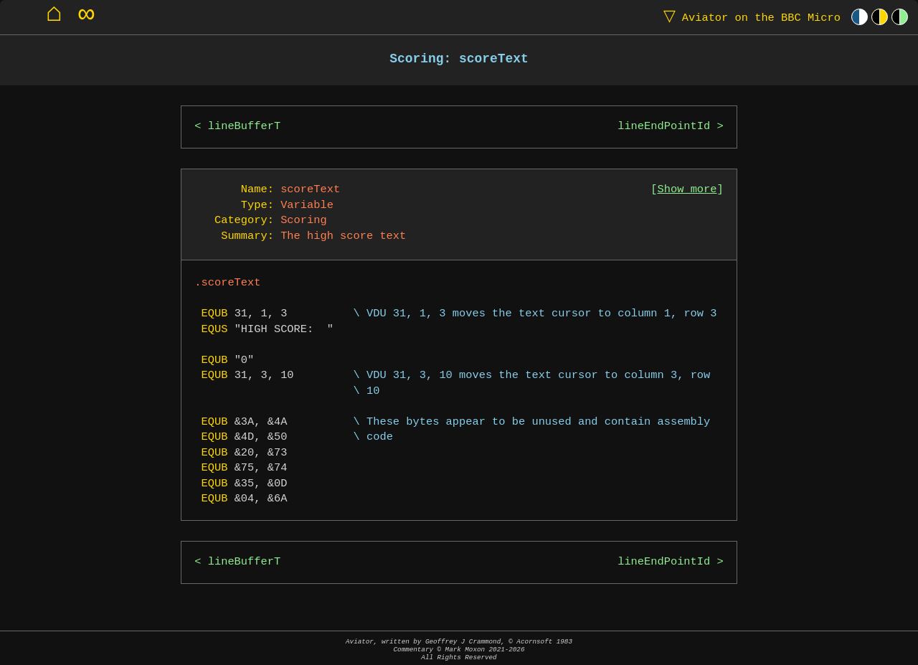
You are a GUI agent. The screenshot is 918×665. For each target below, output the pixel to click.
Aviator (749, 16)
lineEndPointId (663, 126)
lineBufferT (244, 126)
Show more (687, 189)
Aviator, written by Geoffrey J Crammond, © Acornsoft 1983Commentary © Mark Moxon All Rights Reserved (459, 649)
